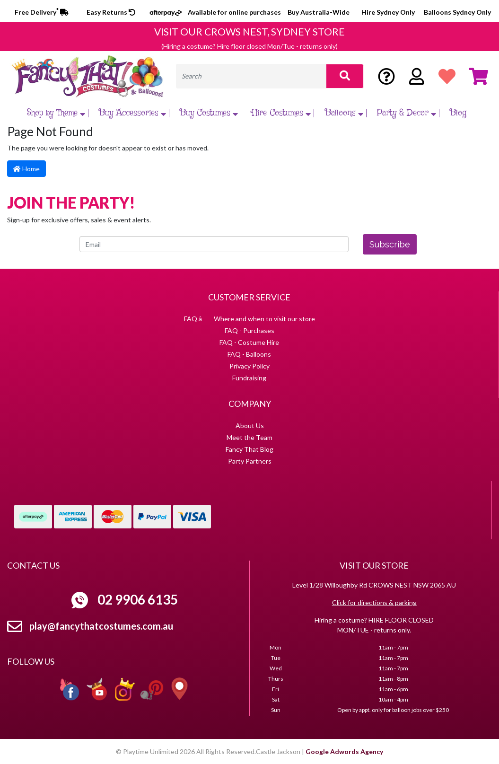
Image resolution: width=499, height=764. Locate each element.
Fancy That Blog (249, 449)
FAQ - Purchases (249, 330)
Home (26, 169)
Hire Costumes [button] (282, 113)
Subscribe (389, 244)
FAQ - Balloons (249, 354)
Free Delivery (42, 12)
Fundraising (249, 378)
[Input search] (251, 76)
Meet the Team (249, 437)
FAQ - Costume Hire (249, 342)
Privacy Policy (249, 366)
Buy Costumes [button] (210, 113)
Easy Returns (111, 12)
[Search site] (345, 76)
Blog (458, 113)
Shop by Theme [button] (57, 113)
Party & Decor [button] (407, 113)
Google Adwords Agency (344, 751)
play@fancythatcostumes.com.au (101, 626)
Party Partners (249, 461)
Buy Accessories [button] (133, 113)
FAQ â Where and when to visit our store (249, 319)
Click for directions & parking (374, 602)
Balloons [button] (345, 113)
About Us (250, 426)
